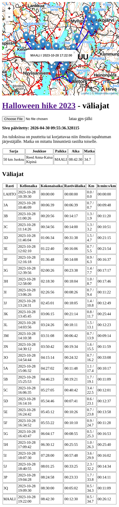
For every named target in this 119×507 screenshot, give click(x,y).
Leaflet (85, 93)
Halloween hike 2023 (39, 105)
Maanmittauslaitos (106, 93)
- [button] (9, 17)
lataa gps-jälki (47, 118)
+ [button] (9, 9)
